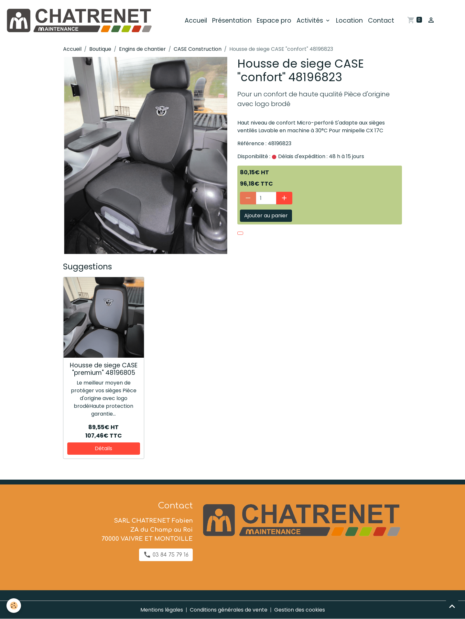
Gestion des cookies (299, 610)
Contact (381, 20)
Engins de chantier (142, 49)
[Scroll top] (452, 606)
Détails (103, 448)
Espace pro (274, 20)
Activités (311, 20)
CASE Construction (198, 49)
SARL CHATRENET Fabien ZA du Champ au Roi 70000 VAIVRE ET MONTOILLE (147, 529)
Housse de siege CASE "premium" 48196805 (103, 369)
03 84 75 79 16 (166, 555)
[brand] (80, 21)
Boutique (100, 49)
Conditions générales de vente (228, 610)
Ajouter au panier (266, 215)
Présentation (232, 20)
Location (349, 20)
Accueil (196, 20)
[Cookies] (13, 605)
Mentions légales (161, 610)
